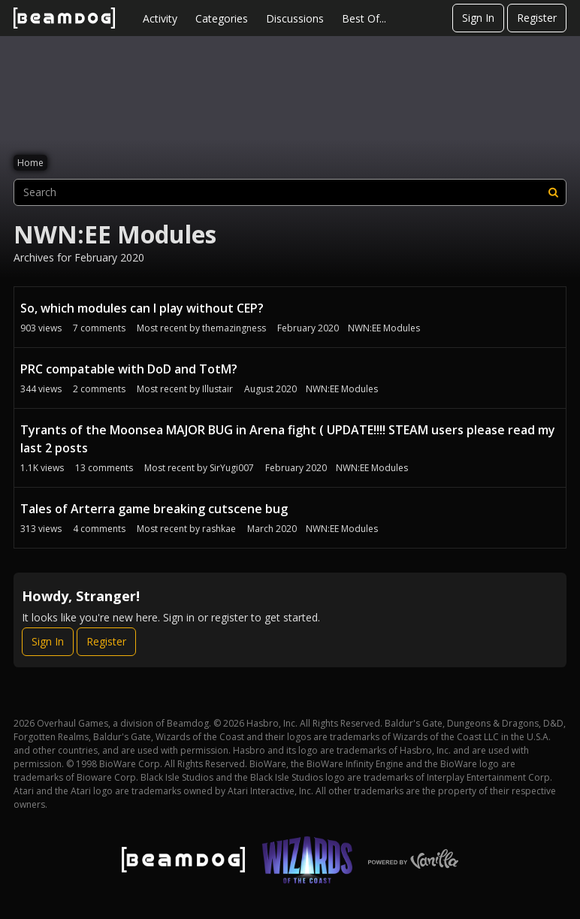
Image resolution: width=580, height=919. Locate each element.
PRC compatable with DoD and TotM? (128, 369)
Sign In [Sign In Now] (48, 641)
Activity (160, 18)
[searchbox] (290, 192)
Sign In (478, 18)
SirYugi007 (232, 467)
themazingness (234, 328)
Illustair (217, 388)
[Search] (552, 192)
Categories (221, 18)
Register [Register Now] (106, 641)
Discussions (295, 18)
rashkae (219, 528)
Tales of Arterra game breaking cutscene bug (154, 508)
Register (537, 18)
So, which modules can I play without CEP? (142, 308)
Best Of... (364, 18)
